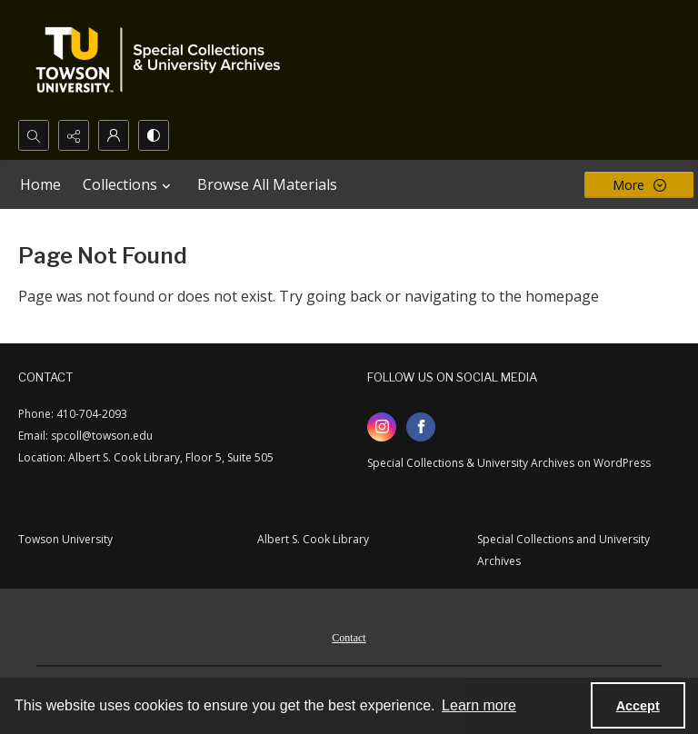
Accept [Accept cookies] (638, 706)
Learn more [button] (479, 705)
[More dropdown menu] (638, 185)
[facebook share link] (420, 426)
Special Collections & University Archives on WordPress (509, 463)
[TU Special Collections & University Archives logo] (163, 60)
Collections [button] (129, 184)
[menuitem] (348, 636)
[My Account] (113, 135)
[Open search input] (33, 135)
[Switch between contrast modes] (153, 135)
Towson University (65, 539)
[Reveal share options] (73, 135)
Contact (348, 637)
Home (40, 184)
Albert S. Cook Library (313, 539)
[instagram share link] (381, 426)
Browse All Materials (267, 184)
